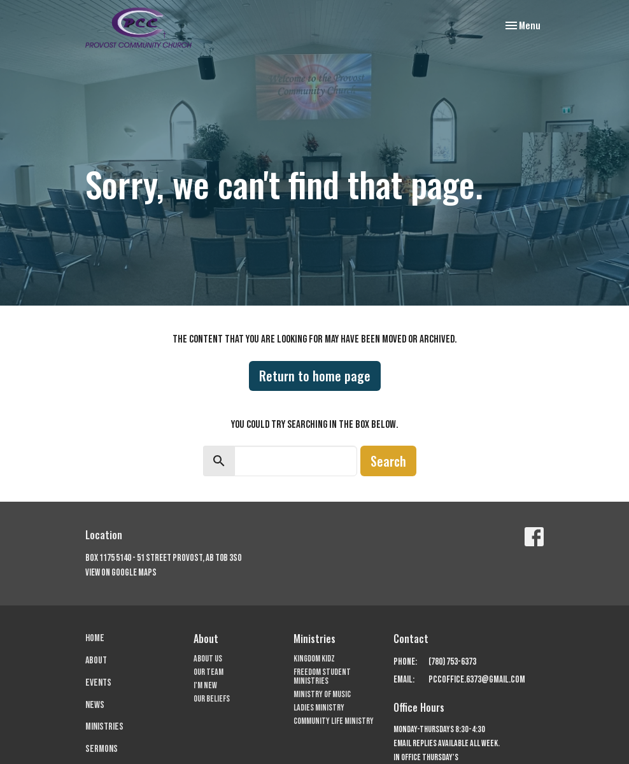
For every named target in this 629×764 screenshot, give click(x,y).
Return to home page (315, 375)
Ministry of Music (322, 694)
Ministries (104, 727)
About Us (208, 658)
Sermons (101, 749)
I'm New (205, 685)
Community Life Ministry (333, 721)
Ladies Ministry (318, 707)
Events (98, 683)
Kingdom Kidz (314, 658)
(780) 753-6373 (452, 662)
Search (388, 460)
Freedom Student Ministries (322, 676)
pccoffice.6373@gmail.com (476, 680)
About (96, 660)
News (94, 705)
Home (94, 638)
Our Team (208, 672)
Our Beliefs (212, 698)
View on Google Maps (121, 573)
